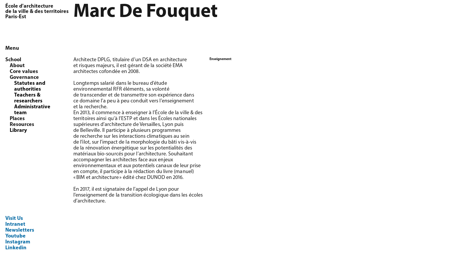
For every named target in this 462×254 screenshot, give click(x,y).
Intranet (15, 224)
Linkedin (16, 248)
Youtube (15, 236)
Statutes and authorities (29, 86)
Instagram (17, 242)
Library (18, 130)
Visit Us (14, 218)
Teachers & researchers (28, 98)
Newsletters (19, 230)
